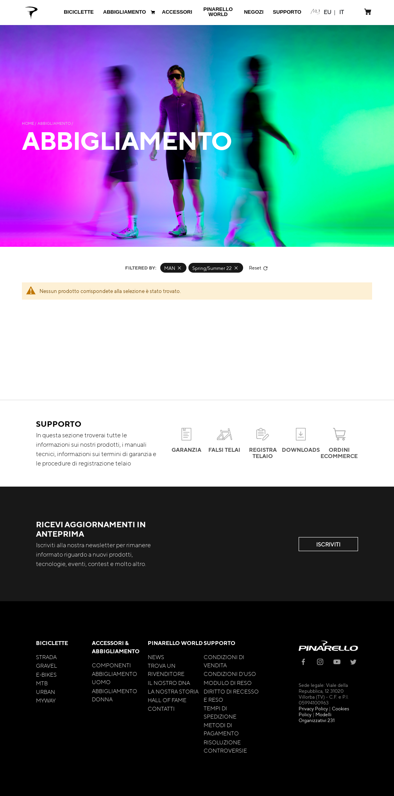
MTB (42, 682)
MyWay (46, 700)
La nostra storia (173, 691)
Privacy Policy (313, 708)
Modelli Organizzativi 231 (317, 717)
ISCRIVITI (328, 544)
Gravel (46, 665)
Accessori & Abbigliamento (116, 647)
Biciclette (52, 643)
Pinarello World (175, 643)
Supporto (219, 643)
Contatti (161, 708)
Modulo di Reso (228, 682)
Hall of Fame (167, 699)
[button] (327, 12)
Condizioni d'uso (230, 673)
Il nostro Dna (169, 682)
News (156, 656)
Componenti (111, 664)
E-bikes (46, 674)
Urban (45, 691)
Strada (46, 656)
